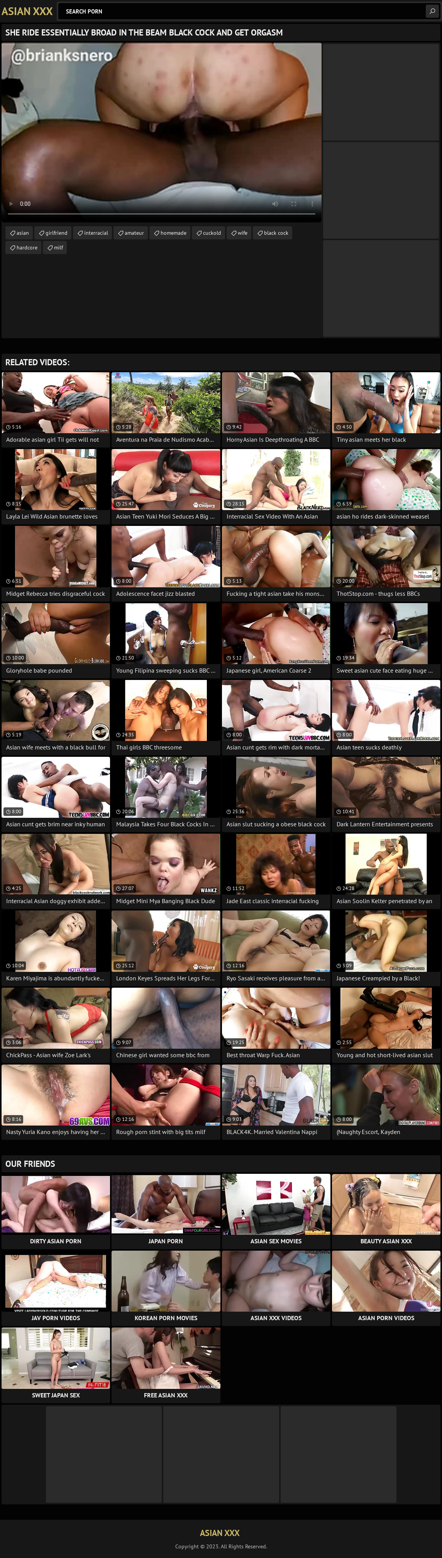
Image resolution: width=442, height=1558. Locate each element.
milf (58, 247)
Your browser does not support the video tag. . (162, 132)
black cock (276, 232)
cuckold (212, 232)
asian (23, 232)
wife (242, 232)
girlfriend (57, 232)
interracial (96, 232)
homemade (173, 232)
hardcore (27, 247)
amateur (134, 232)
